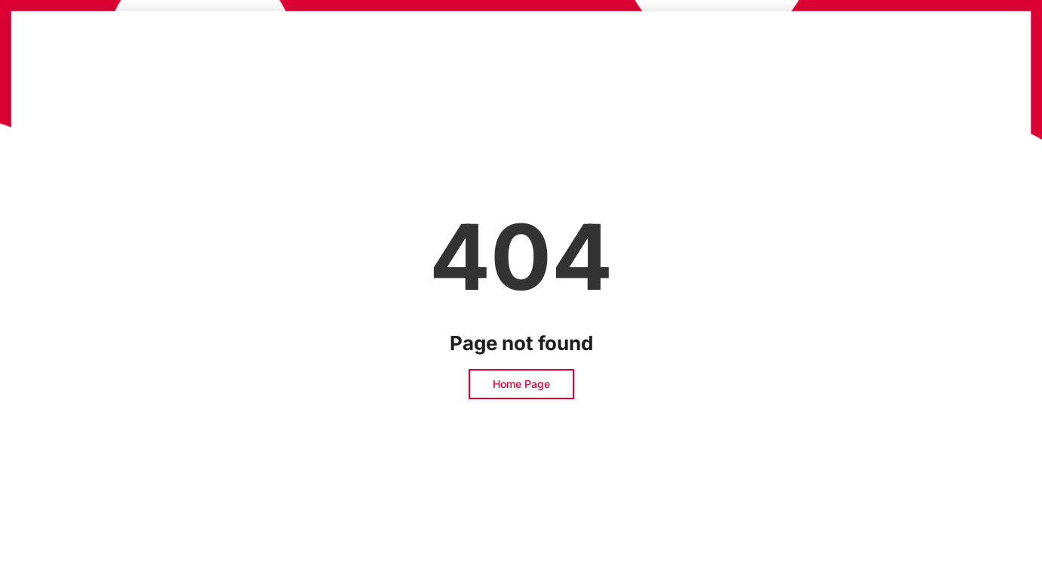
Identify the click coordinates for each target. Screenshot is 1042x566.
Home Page (521, 383)
